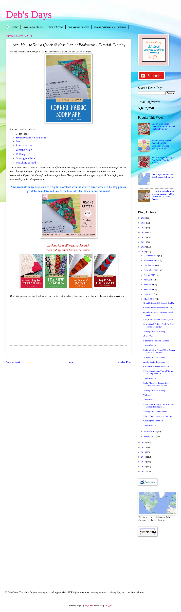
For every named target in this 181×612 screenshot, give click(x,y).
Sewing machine (26, 158)
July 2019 (148, 280)
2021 (143, 242)
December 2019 (151, 256)
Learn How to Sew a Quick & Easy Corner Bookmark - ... (158, 405)
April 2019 (149, 294)
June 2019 (148, 284)
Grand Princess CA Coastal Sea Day (159, 303)
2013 (143, 462)
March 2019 (149, 299)
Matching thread (26, 162)
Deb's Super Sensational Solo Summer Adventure (162, 175)
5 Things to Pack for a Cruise (156, 341)
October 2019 (150, 265)
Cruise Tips (148, 336)
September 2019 (151, 270)
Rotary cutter (24, 145)
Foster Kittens (55, 26)
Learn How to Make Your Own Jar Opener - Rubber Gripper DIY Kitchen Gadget (163, 195)
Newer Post (13, 362)
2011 (143, 471)
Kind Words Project (78, 26)
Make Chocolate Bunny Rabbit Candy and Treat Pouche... (156, 384)
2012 (143, 466)
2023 (143, 232)
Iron (18, 141)
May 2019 (148, 289)
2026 (143, 218)
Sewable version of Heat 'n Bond (31, 137)
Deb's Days (29, 14)
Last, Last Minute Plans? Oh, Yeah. (158, 319)
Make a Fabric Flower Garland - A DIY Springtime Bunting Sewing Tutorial (161, 144)
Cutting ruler (24, 149)
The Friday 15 (149, 345)
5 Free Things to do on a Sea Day (157, 416)
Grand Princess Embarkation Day (157, 308)
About (15, 26)
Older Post (124, 362)
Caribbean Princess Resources (156, 366)
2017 (143, 447)
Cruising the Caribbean (153, 421)
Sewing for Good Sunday (154, 331)
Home (69, 362)
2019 (143, 252)
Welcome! (147, 395)
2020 (143, 247)
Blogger (108, 605)
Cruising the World (33, 26)
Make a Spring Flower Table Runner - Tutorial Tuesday (159, 351)
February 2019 (150, 431)
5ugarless (89, 605)
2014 (143, 457)
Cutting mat (23, 154)
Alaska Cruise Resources (154, 362)
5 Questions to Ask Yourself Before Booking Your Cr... (158, 372)
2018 (143, 442)
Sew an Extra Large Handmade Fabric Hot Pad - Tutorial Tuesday (163, 126)
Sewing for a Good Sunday (155, 411)
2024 (143, 228)
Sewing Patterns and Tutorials (110, 26)
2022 (143, 237)
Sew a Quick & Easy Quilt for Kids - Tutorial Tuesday (158, 325)
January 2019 (150, 436)
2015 (143, 452)
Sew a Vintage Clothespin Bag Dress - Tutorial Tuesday (163, 160)
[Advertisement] (156, 559)
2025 (143, 223)
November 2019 (151, 260)
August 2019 (149, 275)
